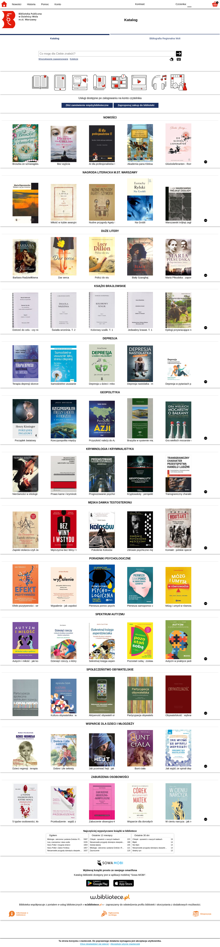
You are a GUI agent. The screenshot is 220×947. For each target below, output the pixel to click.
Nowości (16, 4)
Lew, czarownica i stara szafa (58, 842)
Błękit (135, 842)
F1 (195, 3)
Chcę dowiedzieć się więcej (94, 944)
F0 (189, 3)
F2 (203, 3)
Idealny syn (137, 851)
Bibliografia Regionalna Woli (165, 38)
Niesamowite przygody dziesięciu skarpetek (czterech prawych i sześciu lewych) (78, 851)
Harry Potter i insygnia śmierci (58, 845)
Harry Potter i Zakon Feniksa (58, 848)
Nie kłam (136, 845)
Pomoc (45, 4)
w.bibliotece (93, 904)
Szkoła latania (95, 845)
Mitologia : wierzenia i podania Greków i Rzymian (66, 839)
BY (170, 3)
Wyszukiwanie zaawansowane (53, 59)
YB (163, 3)
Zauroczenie (94, 851)
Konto (57, 4)
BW (156, 3)
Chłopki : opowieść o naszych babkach (105, 839)
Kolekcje (74, 59)
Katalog (54, 38)
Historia (31, 4)
